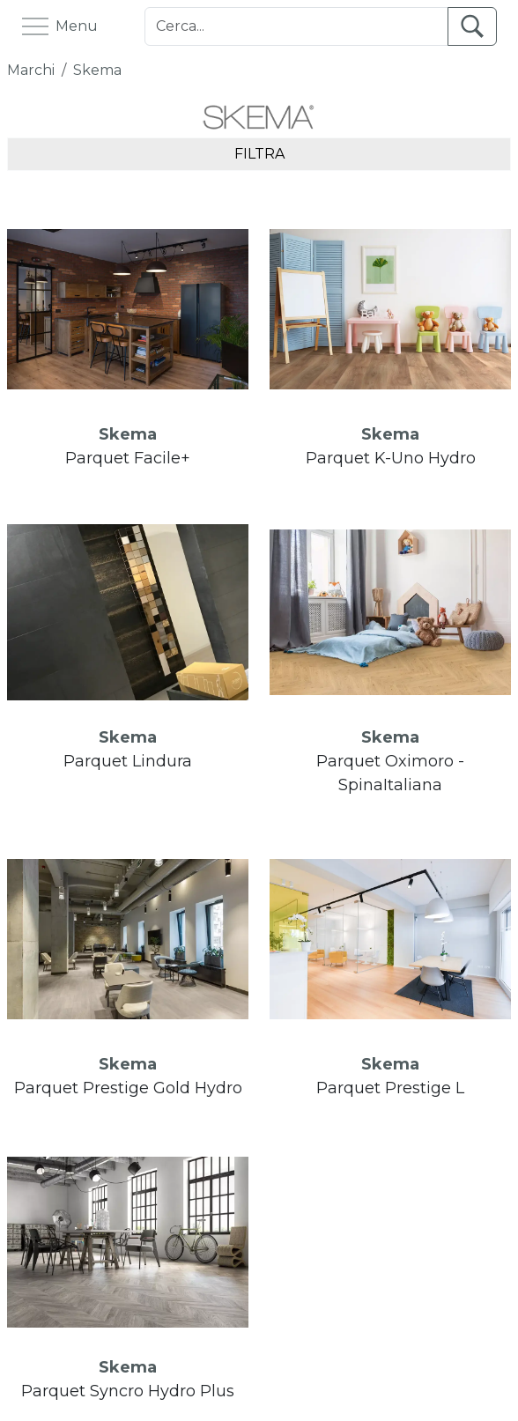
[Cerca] (296, 26)
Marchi (31, 70)
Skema (97, 70)
